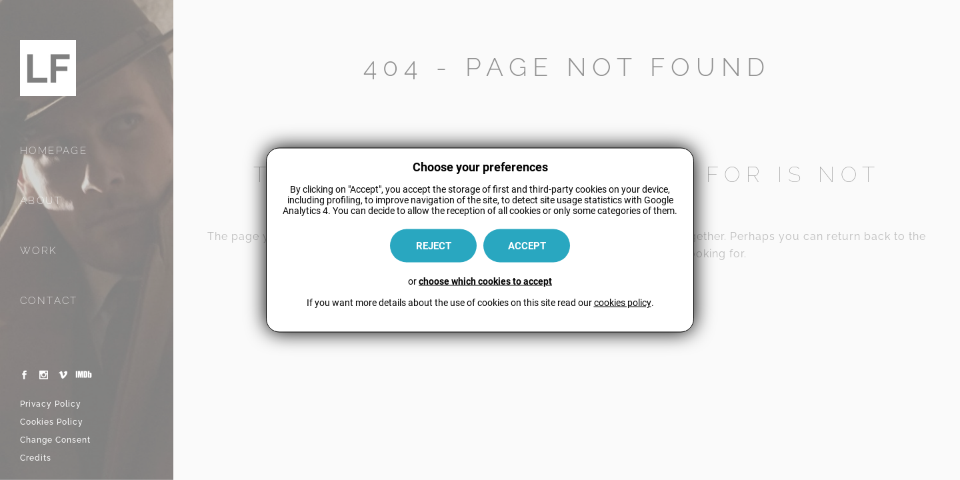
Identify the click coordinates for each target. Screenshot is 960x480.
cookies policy (622, 302)
